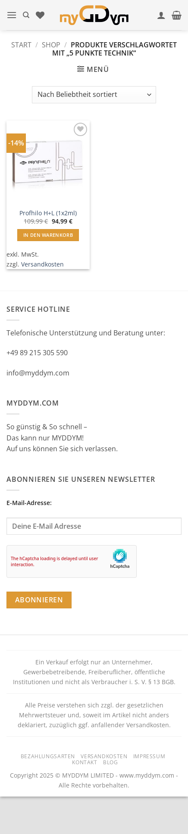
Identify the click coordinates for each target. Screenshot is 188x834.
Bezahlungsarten (48, 756)
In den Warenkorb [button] (48, 235)
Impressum (149, 756)
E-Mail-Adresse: (94, 517)
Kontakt (84, 762)
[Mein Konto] (161, 15)
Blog (110, 762)
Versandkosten (42, 264)
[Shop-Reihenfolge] (94, 94)
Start (21, 45)
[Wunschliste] (40, 15)
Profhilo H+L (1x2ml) (48, 213)
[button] (11, 14)
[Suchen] (26, 15)
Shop (51, 45)
